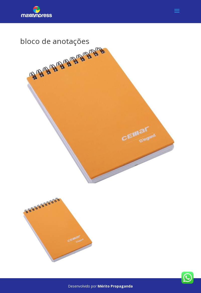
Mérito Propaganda (115, 286)
